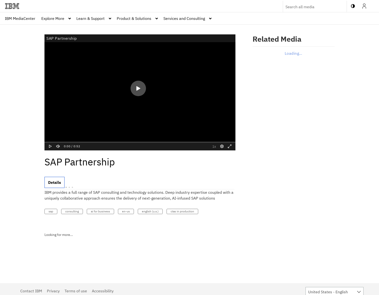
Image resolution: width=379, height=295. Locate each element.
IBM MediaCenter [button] (20, 18)
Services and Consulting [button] (184, 18)
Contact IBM (31, 290)
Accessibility (103, 290)
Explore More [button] (52, 18)
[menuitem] (20, 18)
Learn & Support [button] (90, 18)
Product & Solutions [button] (134, 18)
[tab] (54, 182)
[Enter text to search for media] (309, 7)
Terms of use (76, 290)
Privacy (53, 290)
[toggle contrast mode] (353, 6)
